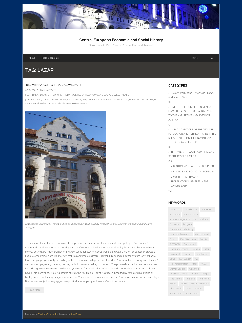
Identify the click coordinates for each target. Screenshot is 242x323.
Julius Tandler (104, 99)
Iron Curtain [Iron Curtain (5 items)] (202, 254)
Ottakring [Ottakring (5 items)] (194, 269)
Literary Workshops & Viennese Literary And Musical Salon (191, 95)
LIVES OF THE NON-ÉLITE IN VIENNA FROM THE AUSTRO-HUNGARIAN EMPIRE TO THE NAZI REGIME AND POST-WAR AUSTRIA (191, 113)
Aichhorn (31, 99)
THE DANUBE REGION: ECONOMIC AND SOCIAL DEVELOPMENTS (96, 95)
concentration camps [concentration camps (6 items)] (180, 234)
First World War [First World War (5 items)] (188, 239)
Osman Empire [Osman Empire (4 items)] (177, 269)
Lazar (125, 99)
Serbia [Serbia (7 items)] (173, 283)
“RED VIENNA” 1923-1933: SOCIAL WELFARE (53, 84)
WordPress (76, 314)
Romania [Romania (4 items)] (190, 278)
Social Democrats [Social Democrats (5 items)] (200, 283)
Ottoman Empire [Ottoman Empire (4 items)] (178, 273)
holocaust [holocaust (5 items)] (175, 254)
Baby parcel (43, 99)
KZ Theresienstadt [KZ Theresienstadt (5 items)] (179, 264)
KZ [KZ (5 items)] (196, 259)
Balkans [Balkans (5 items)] (204, 219)
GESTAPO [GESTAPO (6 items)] (175, 244)
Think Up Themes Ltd (48, 314)
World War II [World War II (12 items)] (192, 293)
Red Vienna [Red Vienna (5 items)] (176, 278)
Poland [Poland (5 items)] (194, 273)
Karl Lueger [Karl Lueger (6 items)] (185, 259)
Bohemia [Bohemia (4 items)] (174, 224)
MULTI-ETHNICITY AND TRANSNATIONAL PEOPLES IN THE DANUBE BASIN (189, 181)
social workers (40, 103)
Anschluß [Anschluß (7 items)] (175, 214)
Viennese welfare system (74, 103)
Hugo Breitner (90, 99)
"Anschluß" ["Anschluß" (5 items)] (175, 209)
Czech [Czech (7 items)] (173, 239)
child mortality (74, 99)
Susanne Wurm (48, 90)
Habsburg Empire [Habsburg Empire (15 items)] (179, 249)
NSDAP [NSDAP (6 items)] (204, 264)
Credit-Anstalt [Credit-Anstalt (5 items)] (202, 234)
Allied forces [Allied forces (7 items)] (191, 209)
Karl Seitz (117, 99)
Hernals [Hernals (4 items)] (196, 249)
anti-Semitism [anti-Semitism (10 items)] (191, 214)
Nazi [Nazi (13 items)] (194, 264)
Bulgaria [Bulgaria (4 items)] (187, 224)
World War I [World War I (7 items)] (176, 293)
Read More (35, 290)
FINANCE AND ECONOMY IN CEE (191, 171)
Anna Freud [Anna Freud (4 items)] (207, 209)
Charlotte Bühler (58, 99)
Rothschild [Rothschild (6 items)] (204, 278)
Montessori (134, 99)
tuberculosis (55, 103)
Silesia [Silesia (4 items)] (183, 283)
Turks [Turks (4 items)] (188, 288)
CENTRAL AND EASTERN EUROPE (44, 95)
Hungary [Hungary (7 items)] (188, 254)
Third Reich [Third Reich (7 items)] (176, 288)
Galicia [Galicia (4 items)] (203, 239)
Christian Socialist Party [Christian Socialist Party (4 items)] (181, 229)
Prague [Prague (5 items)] (205, 273)
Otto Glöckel (147, 99)
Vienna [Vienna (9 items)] (198, 288)
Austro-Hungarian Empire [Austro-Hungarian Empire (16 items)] (183, 219)
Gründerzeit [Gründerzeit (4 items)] (190, 244)
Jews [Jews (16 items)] (172, 259)
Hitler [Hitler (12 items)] (206, 249)
